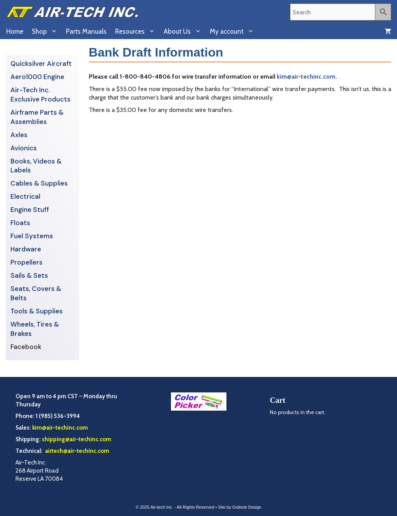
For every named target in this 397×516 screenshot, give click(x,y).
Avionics (23, 148)
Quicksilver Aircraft (41, 63)
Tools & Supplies (36, 311)
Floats (20, 222)
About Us (184, 31)
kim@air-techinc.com (306, 76)
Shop (47, 31)
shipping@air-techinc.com (76, 439)
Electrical (25, 196)
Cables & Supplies (39, 183)
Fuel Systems (31, 236)
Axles (19, 135)
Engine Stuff (29, 209)
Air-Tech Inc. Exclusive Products (40, 94)
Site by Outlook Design (239, 507)
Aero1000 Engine (37, 76)
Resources (137, 31)
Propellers (26, 262)
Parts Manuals (86, 31)
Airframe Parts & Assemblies (37, 117)
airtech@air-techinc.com (76, 450)
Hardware (25, 249)
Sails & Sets (29, 275)
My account (234, 31)
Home (14, 31)
